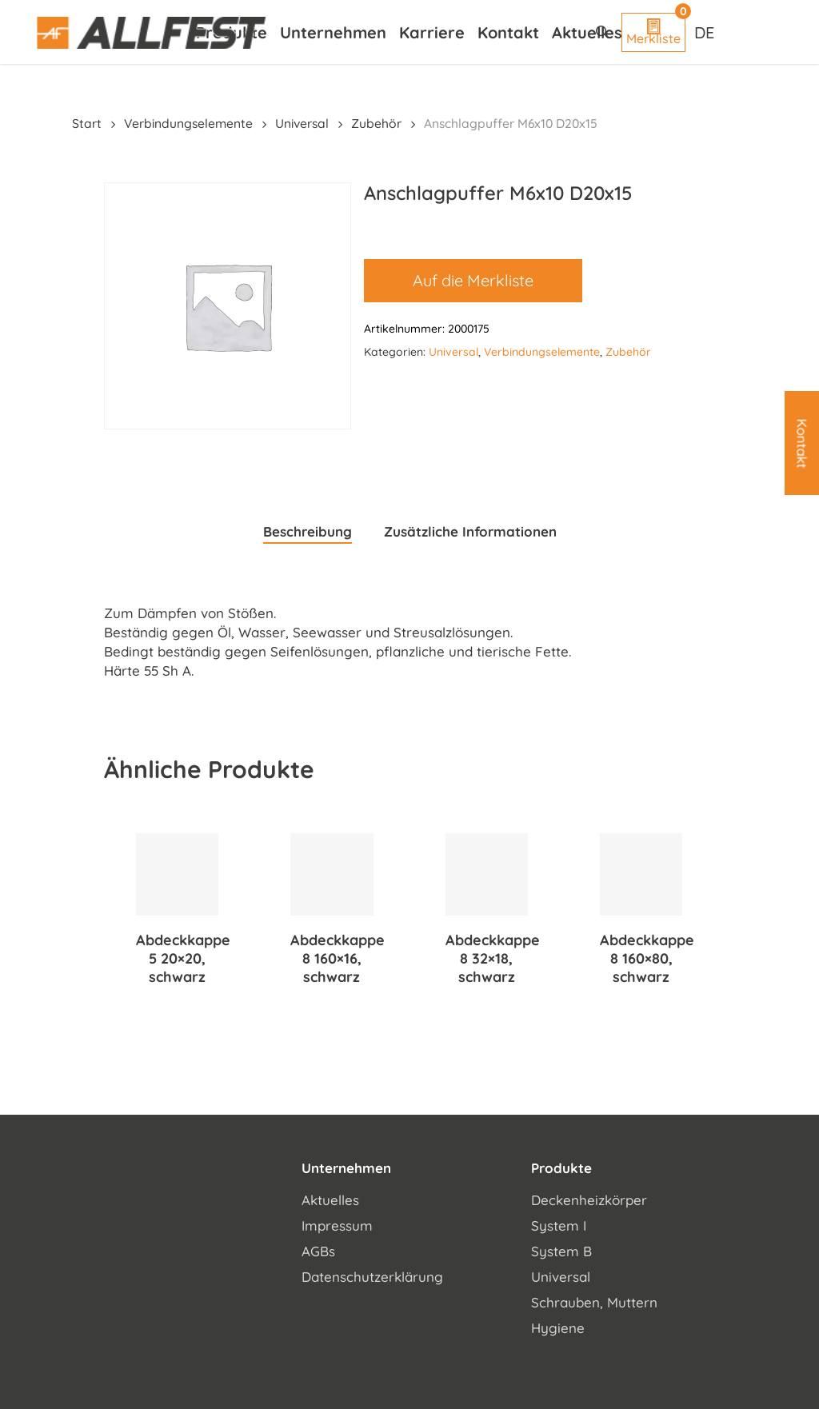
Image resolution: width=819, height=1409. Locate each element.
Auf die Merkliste (473, 280)
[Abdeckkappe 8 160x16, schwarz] (331, 874)
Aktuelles (330, 1199)
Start (87, 123)
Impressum (337, 1225)
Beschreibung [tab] (307, 531)
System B (561, 1251)
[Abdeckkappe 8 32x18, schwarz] (486, 874)
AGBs (318, 1251)
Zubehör (376, 123)
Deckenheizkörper (589, 1199)
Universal (302, 123)
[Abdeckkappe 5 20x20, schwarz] (177, 874)
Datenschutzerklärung (372, 1276)
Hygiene (558, 1327)
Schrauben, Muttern (594, 1302)
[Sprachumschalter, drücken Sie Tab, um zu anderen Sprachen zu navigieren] (706, 32)
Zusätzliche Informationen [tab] (470, 531)
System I (558, 1225)
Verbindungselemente (188, 123)
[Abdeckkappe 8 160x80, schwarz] (641, 874)
